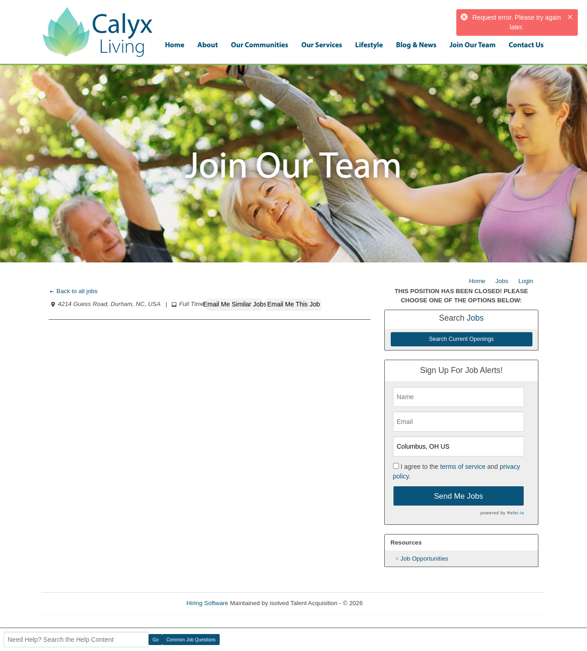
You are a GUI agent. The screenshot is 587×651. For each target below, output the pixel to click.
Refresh (390, 603)
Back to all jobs (73, 291)
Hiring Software (207, 603)
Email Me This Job (293, 304)
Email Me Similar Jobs (234, 304)
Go (156, 639)
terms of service (463, 466)
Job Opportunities (424, 558)
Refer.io (515, 513)
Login (525, 281)
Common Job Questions (191, 639)
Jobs (501, 281)
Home (477, 281)
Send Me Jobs (458, 496)
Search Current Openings (461, 339)
